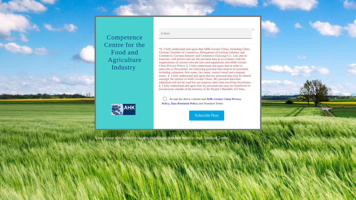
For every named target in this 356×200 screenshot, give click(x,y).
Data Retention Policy (184, 103)
